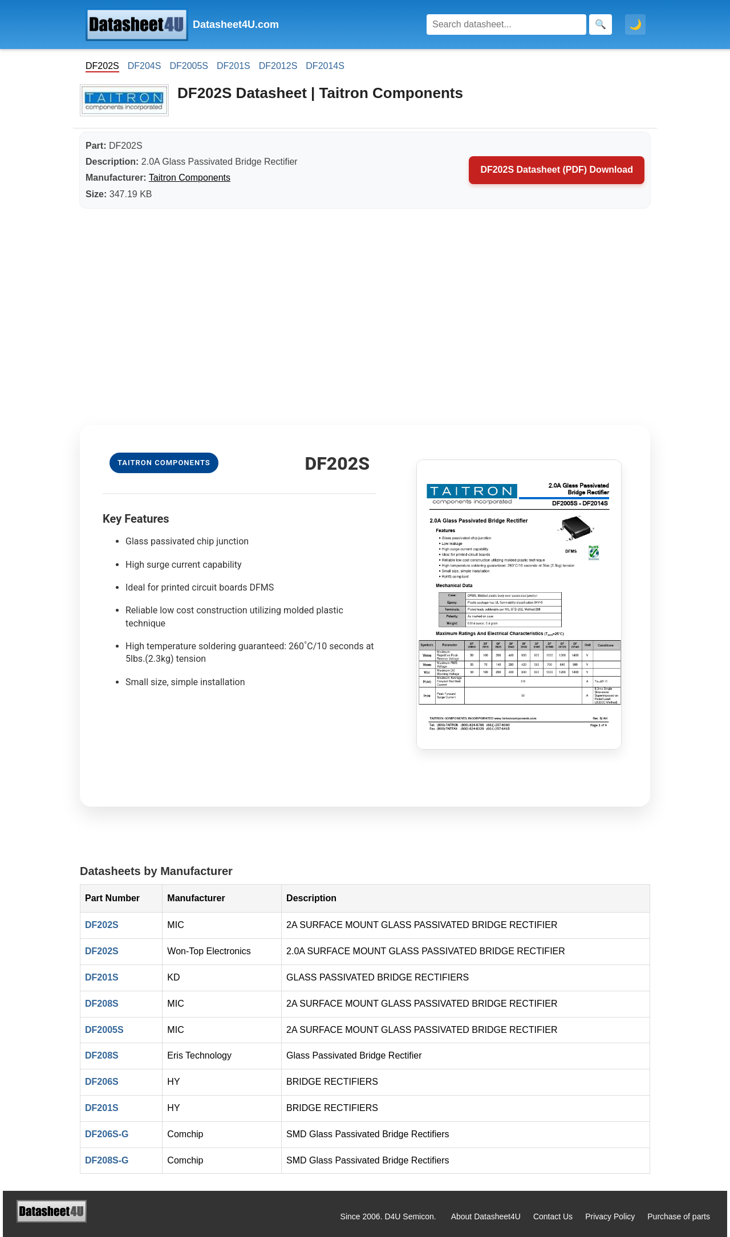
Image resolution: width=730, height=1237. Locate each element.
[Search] (506, 24)
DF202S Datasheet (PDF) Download (556, 169)
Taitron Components (189, 177)
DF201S (233, 66)
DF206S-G (106, 1134)
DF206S (102, 1082)
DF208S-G (106, 1160)
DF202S (102, 925)
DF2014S (325, 66)
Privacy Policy (610, 1216)
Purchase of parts (678, 1216)
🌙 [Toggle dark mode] (635, 24)
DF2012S (278, 66)
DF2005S (188, 66)
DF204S (144, 66)
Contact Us (553, 1216)
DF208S (102, 1003)
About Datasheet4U (486, 1216)
